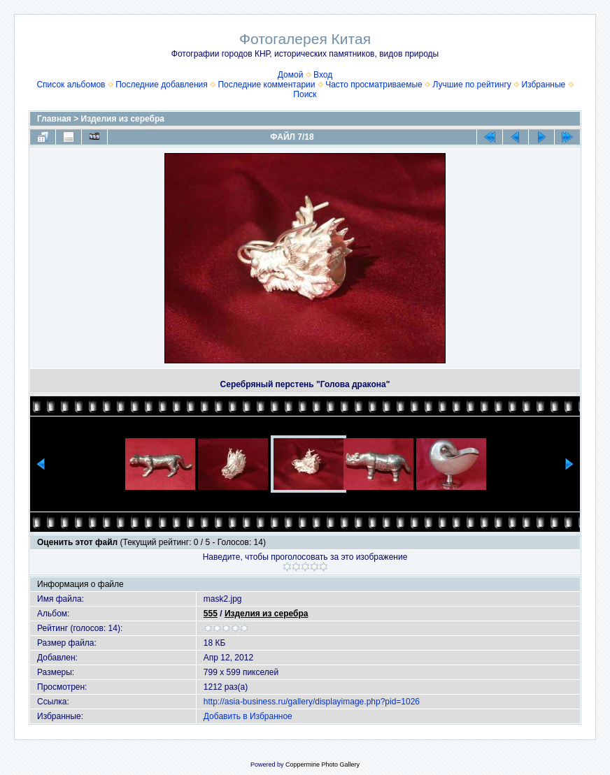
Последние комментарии (266, 84)
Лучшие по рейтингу (471, 84)
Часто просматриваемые (374, 84)
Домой (291, 75)
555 (211, 613)
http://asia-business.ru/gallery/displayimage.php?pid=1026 (312, 702)
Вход (322, 75)
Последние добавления (161, 84)
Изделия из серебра (123, 119)
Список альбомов (70, 84)
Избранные (543, 84)
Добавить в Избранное (248, 716)
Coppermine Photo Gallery (322, 764)
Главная (54, 119)
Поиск (304, 94)
